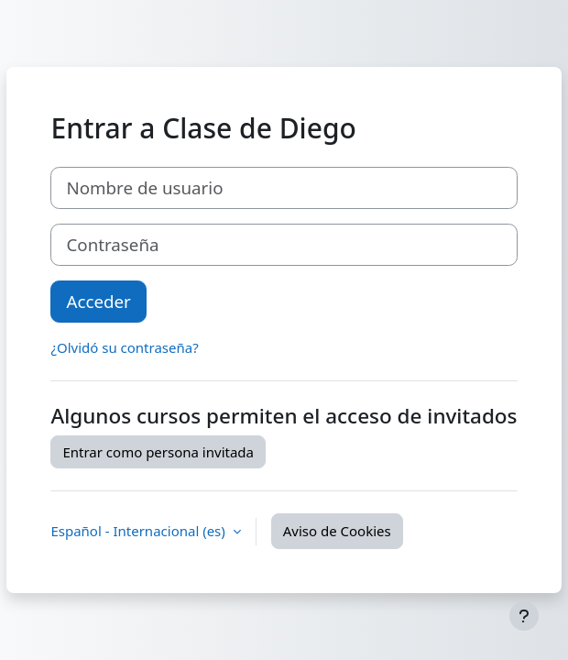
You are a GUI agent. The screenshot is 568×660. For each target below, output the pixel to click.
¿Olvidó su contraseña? (124, 347)
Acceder (98, 301)
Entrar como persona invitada (158, 452)
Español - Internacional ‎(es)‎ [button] (139, 531)
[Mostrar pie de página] (524, 616)
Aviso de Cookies (337, 531)
